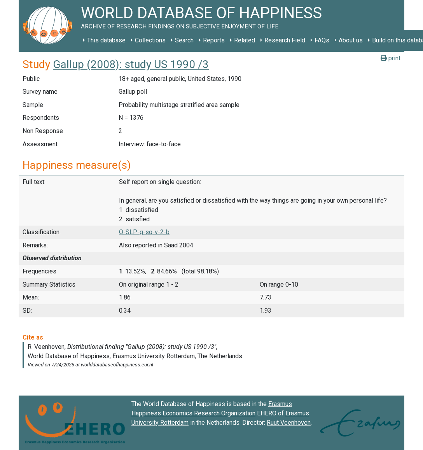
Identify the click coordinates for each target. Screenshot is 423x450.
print (390, 58)
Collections (150, 40)
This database (106, 40)
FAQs (322, 40)
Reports (214, 40)
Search (184, 40)
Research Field (284, 40)
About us (351, 40)
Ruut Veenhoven (289, 422)
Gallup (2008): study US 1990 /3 (131, 64)
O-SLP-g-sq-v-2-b (144, 232)
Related (244, 40)
